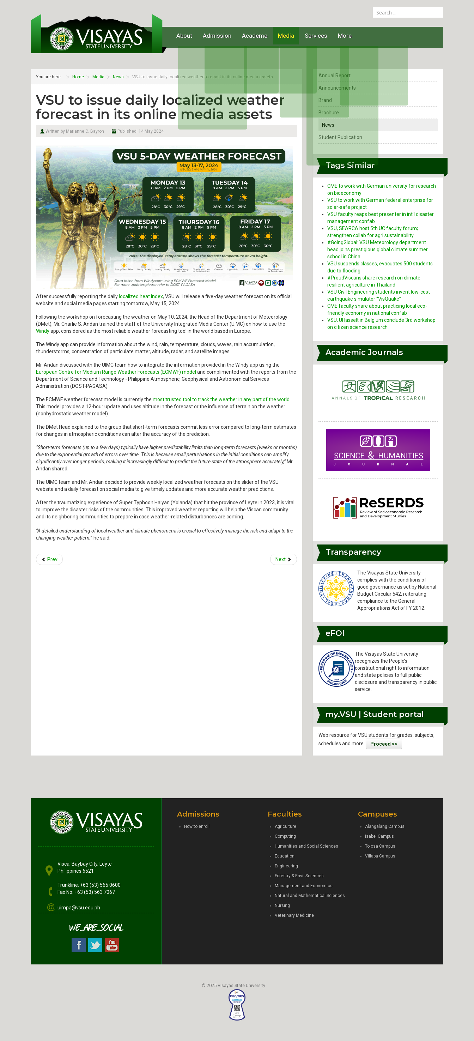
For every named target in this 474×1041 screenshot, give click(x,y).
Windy (42, 331)
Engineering (286, 866)
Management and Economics (304, 885)
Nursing (282, 905)
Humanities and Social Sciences (306, 846)
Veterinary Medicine (294, 915)
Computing (285, 836)
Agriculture (285, 826)
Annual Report (334, 75)
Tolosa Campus (380, 846)
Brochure (328, 112)
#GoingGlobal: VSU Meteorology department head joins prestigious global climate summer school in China (377, 249)
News (328, 125)
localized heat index (141, 296)
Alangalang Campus (385, 826)
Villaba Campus (380, 856)
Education (284, 856)
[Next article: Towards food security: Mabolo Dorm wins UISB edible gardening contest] (283, 559)
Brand (325, 100)
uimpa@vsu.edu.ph (78, 907)
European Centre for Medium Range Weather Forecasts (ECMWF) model (116, 372)
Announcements (337, 88)
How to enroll (196, 826)
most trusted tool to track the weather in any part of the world (221, 399)
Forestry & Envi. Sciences (299, 875)
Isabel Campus (379, 836)
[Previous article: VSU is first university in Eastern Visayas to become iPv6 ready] (49, 559)
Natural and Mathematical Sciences (310, 895)
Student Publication (340, 137)
